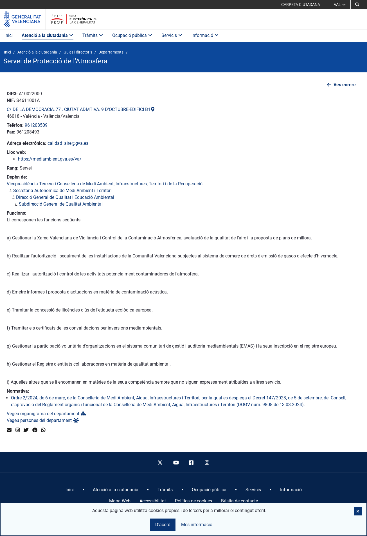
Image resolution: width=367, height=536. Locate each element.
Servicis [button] (172, 35)
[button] (357, 4)
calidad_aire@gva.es (68, 143)
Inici (8, 35)
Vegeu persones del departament (43, 420)
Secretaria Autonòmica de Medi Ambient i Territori (62, 190)
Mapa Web (119, 501)
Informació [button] (205, 35)
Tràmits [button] (92, 35)
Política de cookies (193, 501)
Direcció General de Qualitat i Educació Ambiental (65, 197)
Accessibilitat (152, 501)
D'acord (162, 524)
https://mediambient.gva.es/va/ (50, 159)
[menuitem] (69, 489)
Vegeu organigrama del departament (46, 413)
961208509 (36, 125)
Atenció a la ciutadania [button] (47, 35)
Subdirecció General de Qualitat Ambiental (61, 204)
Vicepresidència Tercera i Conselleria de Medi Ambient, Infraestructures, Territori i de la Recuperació (104, 183)
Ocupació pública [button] (132, 35)
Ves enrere (345, 84)
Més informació (196, 524)
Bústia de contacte (239, 501)
